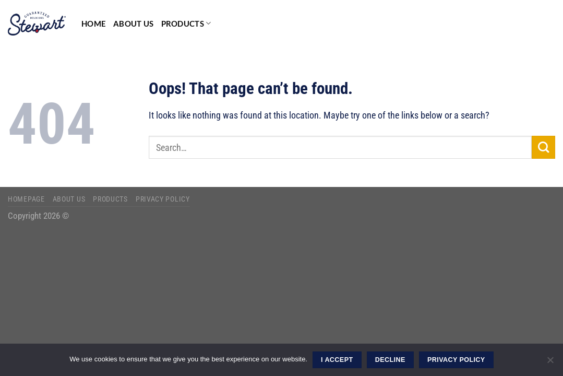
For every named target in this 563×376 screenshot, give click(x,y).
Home (93, 23)
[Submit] (543, 147)
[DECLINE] (550, 363)
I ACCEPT (337, 359)
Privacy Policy (163, 199)
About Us (133, 23)
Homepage (26, 199)
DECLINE (390, 359)
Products (186, 23)
